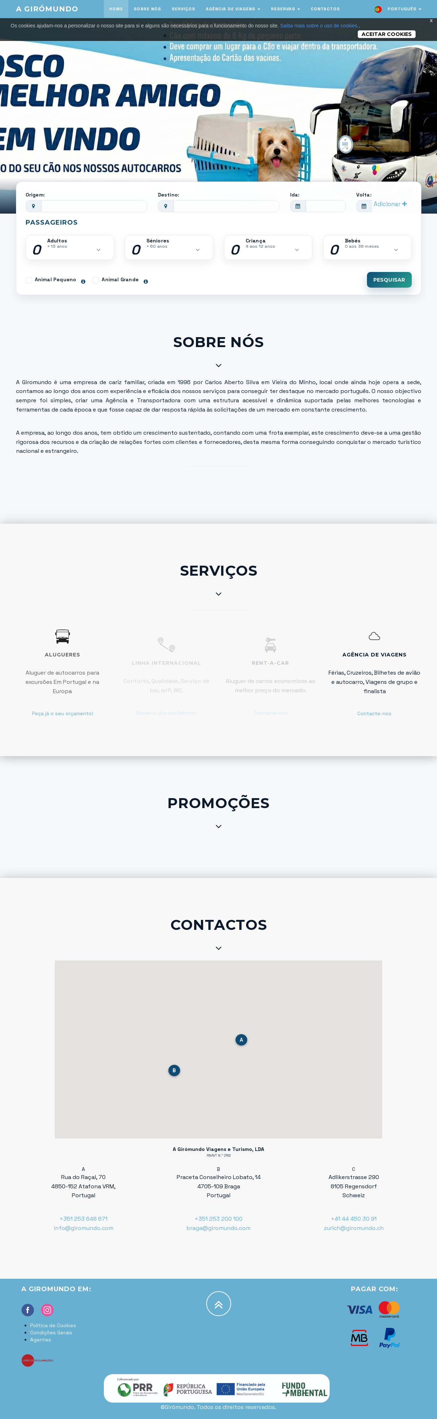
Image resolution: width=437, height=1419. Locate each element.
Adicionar (390, 204)
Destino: (169, 195)
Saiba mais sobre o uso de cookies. (319, 25)
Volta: (364, 195)
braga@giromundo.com (218, 1228)
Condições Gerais (51, 1332)
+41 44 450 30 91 (354, 1218)
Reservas (285, 9)
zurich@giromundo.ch (354, 1228)
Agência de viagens (233, 9)
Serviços (183, 9)
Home (116, 9)
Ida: (295, 195)
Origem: (35, 195)
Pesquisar (389, 280)
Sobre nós (147, 9)
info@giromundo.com (83, 1228)
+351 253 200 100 (218, 1218)
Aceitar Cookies (387, 34)
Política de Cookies (53, 1325)
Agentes (40, 1339)
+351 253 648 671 (83, 1218)
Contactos (325, 9)
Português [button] (397, 9)
